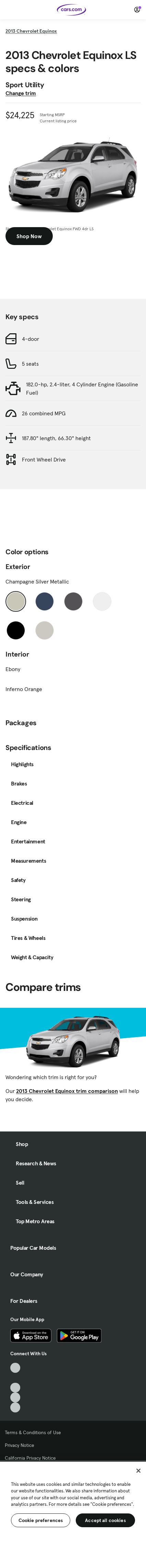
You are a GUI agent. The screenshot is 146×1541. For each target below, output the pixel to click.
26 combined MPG (43, 413)
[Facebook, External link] (15, 1378)
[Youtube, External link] (15, 1388)
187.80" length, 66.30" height (56, 438)
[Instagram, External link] (15, 1397)
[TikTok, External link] (15, 1368)
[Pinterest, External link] (15, 1407)
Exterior (17, 566)
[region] (73, 1500)
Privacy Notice (19, 1445)
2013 (31, 31)
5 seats (30, 363)
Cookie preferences (41, 1520)
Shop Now (29, 236)
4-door (30, 338)
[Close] (138, 1470)
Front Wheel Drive (44, 459)
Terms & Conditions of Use (33, 1432)
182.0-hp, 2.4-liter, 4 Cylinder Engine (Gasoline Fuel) (82, 388)
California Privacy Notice (30, 1458)
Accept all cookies (105, 1520)
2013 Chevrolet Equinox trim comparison (67, 1090)
